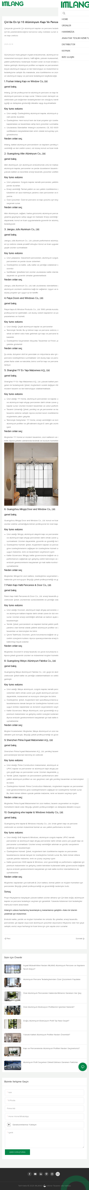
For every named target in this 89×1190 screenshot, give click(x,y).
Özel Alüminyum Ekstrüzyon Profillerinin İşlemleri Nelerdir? (48, 1007)
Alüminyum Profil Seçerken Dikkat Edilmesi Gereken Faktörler (50, 1062)
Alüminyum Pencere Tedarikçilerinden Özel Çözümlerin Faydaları (51, 979)
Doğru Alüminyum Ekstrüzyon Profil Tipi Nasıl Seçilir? (46, 1021)
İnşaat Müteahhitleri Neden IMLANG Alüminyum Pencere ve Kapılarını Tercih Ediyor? (54, 967)
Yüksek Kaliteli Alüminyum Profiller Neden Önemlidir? (46, 1035)
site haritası (66, 1186)
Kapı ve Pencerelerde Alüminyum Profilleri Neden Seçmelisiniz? (51, 1048)
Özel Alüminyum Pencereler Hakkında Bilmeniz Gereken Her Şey (52, 993)
